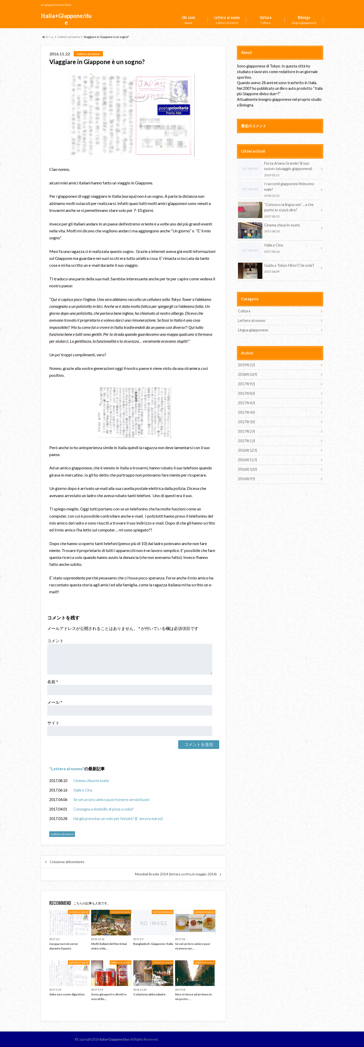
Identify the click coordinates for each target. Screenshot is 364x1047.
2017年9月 (246, 384)
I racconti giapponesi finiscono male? (278, 189)
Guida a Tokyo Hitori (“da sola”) (278, 269)
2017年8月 (246, 393)
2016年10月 (247, 469)
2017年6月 (246, 403)
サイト (53, 722)
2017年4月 (246, 412)
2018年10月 (247, 374)
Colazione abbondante (67, 862)
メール (54, 702)
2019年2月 (246, 365)
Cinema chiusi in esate (91, 780)
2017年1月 (246, 441)
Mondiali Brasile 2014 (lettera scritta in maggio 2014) (176, 874)
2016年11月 (247, 460)
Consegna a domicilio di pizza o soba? (103, 809)
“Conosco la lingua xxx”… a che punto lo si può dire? (278, 210)
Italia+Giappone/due (66, 19)
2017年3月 (246, 422)
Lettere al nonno (227, 18)
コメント (55, 640)
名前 (52, 681)
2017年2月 (246, 431)
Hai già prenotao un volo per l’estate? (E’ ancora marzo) (118, 818)
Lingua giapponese (304, 18)
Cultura (265, 18)
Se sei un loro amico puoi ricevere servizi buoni (111, 799)
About (188, 18)
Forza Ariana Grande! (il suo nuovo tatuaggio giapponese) (278, 169)
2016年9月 (246, 479)
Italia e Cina (82, 790)
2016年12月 (247, 450)
